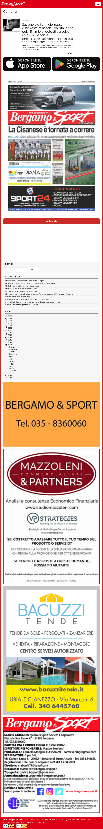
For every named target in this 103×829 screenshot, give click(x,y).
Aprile (11, 366)
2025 (10, 318)
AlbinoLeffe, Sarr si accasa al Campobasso (17, 297)
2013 (10, 375)
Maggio (11, 363)
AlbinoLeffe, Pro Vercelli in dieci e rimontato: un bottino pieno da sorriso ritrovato (30, 283)
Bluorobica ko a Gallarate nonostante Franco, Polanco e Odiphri (24, 281)
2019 (10, 333)
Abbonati (51, 221)
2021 (10, 328)
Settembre (13, 354)
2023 (10, 323)
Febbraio (12, 371)
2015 (10, 342)
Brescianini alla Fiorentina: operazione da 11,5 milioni (21, 305)
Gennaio (12, 373)
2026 (10, 316)
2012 (10, 378)
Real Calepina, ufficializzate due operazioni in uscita (21, 291)
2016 (10, 340)
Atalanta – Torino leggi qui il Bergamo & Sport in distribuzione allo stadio (27, 299)
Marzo (11, 368)
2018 (10, 335)
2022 (10, 325)
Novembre (13, 349)
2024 (10, 321)
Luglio (11, 359)
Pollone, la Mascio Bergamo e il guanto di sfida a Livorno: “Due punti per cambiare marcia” (32, 302)
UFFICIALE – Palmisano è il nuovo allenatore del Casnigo (22, 286)
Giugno (11, 361)
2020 (10, 330)
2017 (10, 337)
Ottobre (12, 352)
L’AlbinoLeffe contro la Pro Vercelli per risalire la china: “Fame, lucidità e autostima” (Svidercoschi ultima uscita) (39, 294)
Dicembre (12, 347)
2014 (10, 344)
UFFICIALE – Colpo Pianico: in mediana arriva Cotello (21, 289)
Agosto (11, 356)
